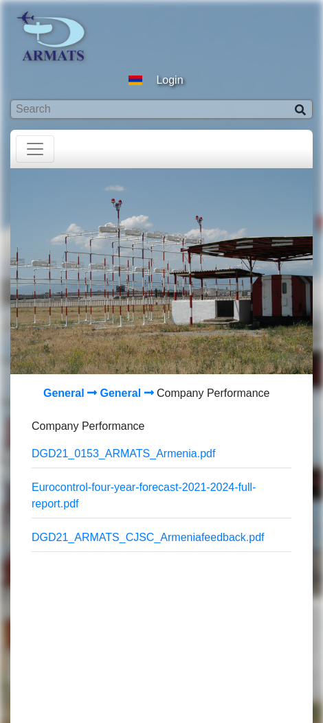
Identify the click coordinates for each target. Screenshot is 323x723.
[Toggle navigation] (35, 149)
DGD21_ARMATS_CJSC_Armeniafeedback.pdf (148, 537)
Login (169, 80)
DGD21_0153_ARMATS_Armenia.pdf (123, 453)
